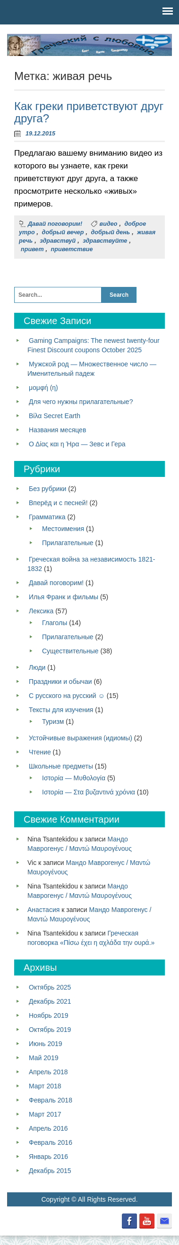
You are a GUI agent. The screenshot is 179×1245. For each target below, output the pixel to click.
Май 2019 (43, 1058)
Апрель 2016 (48, 1128)
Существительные (70, 651)
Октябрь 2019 (50, 1029)
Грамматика (47, 517)
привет (32, 249)
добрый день (110, 232)
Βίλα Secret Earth (54, 416)
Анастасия (43, 909)
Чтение (40, 752)
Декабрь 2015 (50, 1170)
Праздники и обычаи (60, 681)
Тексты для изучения (61, 710)
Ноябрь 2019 (48, 1015)
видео (109, 224)
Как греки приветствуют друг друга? (88, 112)
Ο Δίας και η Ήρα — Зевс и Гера (77, 444)
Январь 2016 (48, 1156)
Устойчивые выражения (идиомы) (80, 738)
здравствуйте (105, 241)
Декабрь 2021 (50, 1001)
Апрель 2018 (48, 1072)
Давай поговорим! (55, 224)
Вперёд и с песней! (58, 503)
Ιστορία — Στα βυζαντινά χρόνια (88, 792)
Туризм (53, 721)
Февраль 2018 (50, 1100)
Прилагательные (68, 543)
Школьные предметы (61, 766)
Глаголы (54, 622)
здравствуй (58, 241)
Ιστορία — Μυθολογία (73, 778)
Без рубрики (47, 488)
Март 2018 (45, 1086)
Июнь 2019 (45, 1043)
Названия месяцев (57, 430)
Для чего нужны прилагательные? (81, 401)
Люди (37, 667)
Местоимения (63, 528)
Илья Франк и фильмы (63, 597)
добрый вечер (63, 232)
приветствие (72, 249)
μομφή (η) (43, 387)
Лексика (41, 611)
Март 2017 (45, 1114)
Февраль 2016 (50, 1142)
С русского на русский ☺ (67, 695)
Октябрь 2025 (50, 987)
